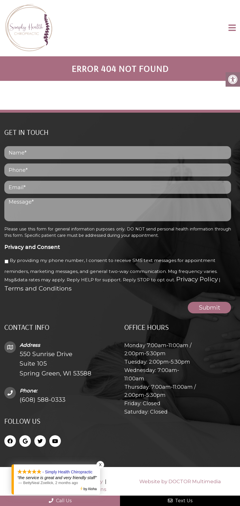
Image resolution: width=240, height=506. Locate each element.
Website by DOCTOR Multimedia (180, 481)
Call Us (60, 500)
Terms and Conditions (38, 288)
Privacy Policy (197, 279)
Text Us (180, 500)
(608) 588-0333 (42, 399)
